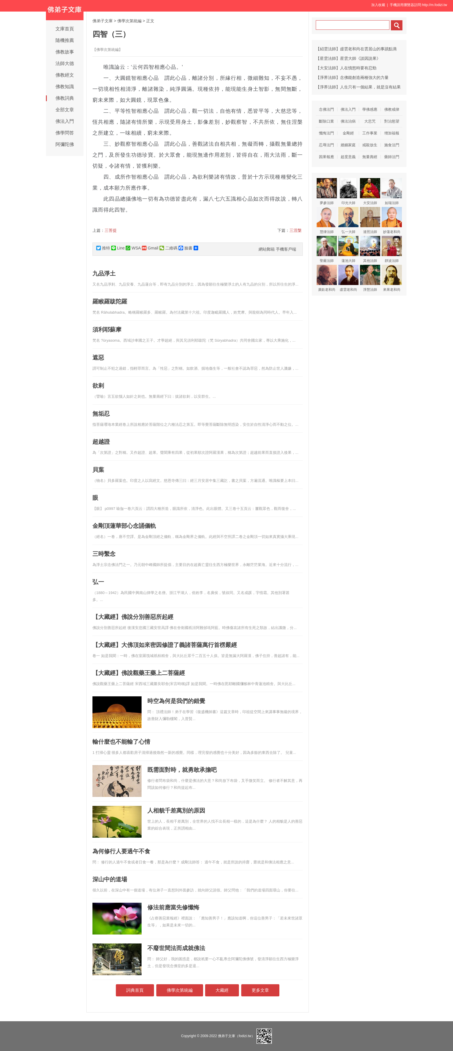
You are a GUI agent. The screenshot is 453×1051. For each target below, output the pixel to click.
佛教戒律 (391, 109)
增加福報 (391, 133)
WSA (133, 248)
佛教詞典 (64, 98)
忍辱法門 (326, 145)
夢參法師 (327, 191)
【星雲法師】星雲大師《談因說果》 (348, 58)
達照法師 (370, 220)
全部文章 (64, 109)
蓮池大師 (348, 249)
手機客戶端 (286, 249)
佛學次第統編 (129, 20)
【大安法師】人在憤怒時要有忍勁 (346, 68)
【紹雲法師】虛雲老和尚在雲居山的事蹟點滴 (356, 49)
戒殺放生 (369, 145)
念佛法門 (326, 109)
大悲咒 (370, 121)
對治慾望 (391, 121)
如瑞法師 (392, 191)
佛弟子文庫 (102, 20)
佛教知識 (64, 86)
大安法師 (370, 191)
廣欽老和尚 (327, 278)
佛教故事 (64, 51)
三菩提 (111, 230)
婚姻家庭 (348, 145)
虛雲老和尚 (348, 278)
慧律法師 (327, 220)
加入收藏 (378, 5)
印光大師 (348, 191)
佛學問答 (64, 132)
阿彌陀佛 (64, 144)
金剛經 (348, 133)
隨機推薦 (64, 40)
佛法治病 (348, 121)
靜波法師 (392, 249)
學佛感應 (369, 109)
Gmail (150, 248)
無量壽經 (369, 157)
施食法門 (391, 145)
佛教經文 (64, 75)
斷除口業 (326, 121)
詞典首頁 (135, 990)
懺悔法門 (326, 133)
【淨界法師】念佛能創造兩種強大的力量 (352, 77)
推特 (103, 248)
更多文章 (260, 990)
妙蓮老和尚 (392, 220)
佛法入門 (64, 121)
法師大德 (64, 63)
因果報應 (326, 157)
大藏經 (222, 990)
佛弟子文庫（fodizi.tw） (236, 1036)
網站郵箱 (267, 249)
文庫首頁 (64, 28)
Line (118, 248)
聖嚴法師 (327, 249)
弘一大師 (348, 220)
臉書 (185, 248)
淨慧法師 (370, 278)
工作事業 (369, 133)
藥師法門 (391, 157)
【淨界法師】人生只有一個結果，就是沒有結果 (358, 87)
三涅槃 (295, 230)
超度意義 (348, 157)
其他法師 (370, 249)
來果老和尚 (392, 278)
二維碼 (168, 248)
